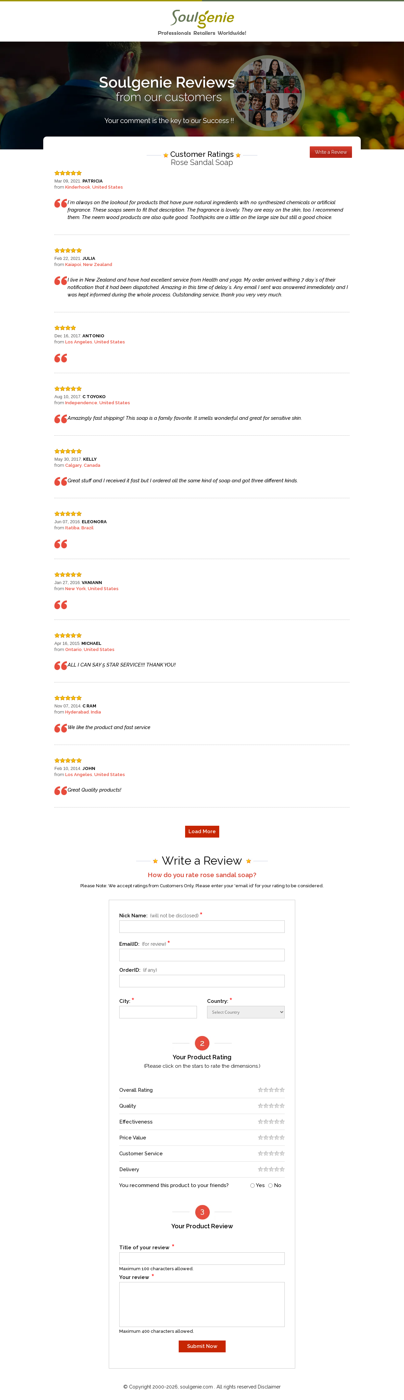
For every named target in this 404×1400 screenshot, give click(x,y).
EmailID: (145, 943)
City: (127, 1000)
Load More (202, 831)
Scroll (391, 1381)
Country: (220, 1000)
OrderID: (138, 970)
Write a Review (331, 152)
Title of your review (147, 1246)
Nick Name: (162, 914)
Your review (137, 1276)
